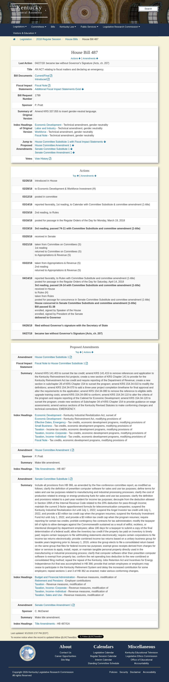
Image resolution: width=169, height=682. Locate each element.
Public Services (89, 26)
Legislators (20, 26)
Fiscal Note (42, 85)
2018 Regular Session (48, 39)
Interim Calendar (103, 659)
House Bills (71, 39)
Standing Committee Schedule (103, 663)
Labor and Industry (45, 128)
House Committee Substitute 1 (53, 357)
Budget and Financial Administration (55, 577)
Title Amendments (45, 469)
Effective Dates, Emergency (50, 422)
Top (76, 176)
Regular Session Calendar (103, 656)
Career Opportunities (65, 656)
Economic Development (48, 125)
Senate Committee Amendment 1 (55, 152)
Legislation (26, 39)
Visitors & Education (24, 33)
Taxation (39, 429)
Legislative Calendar (103, 652)
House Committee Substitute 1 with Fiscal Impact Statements (70, 141)
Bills (53, 26)
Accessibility (149, 672)
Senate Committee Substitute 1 (54, 149)
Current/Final (43, 75)
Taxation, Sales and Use (48, 595)
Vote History (43, 158)
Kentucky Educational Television (141, 652)
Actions (76, 58)
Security (124, 672)
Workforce (40, 132)
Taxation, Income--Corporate (51, 433)
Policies (113, 672)
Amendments (90, 58)
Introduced (42, 79)
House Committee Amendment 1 (54, 145)
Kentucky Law (68, 26)
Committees (38, 26)
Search (148, 8)
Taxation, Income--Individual (50, 436)
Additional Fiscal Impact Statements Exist (59, 89)
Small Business (43, 426)
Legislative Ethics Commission (141, 656)
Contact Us (65, 652)
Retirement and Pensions (49, 580)
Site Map (65, 659)
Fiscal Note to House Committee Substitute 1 (61, 363)
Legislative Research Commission (121, 26)
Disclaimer (135, 672)
